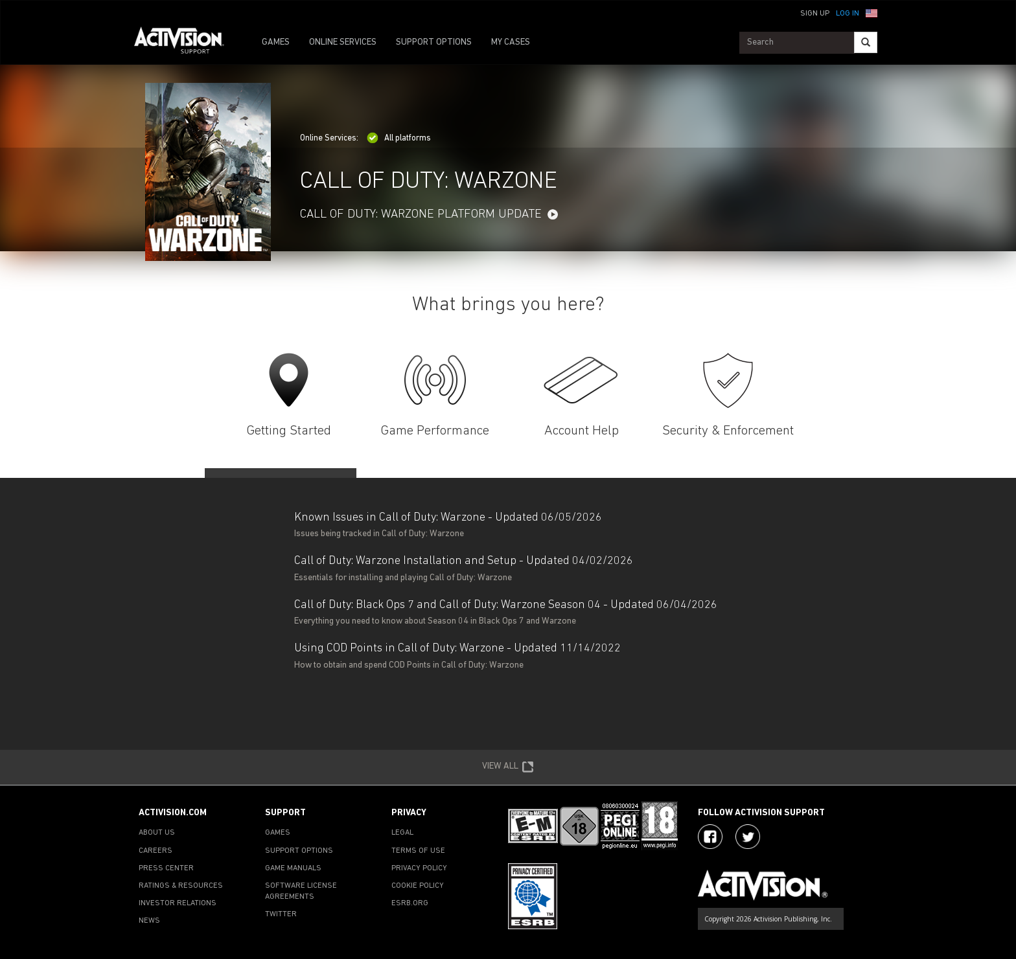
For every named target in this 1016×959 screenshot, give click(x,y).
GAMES (276, 42)
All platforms (399, 138)
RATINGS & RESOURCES (181, 886)
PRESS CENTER (166, 868)
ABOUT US (157, 833)
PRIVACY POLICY (419, 868)
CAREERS (155, 851)
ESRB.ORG (409, 903)
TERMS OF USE (418, 851)
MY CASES (510, 42)
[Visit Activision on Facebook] (710, 836)
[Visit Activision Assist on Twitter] (747, 836)
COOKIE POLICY (417, 886)
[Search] (865, 42)
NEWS (149, 921)
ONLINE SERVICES (342, 42)
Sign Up (814, 13)
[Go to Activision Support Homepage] (185, 43)
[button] (871, 12)
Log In (847, 13)
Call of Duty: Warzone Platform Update (421, 215)
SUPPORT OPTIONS (434, 42)
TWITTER (281, 914)
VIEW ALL (508, 767)
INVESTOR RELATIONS (177, 903)
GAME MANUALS (293, 868)
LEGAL (402, 833)
